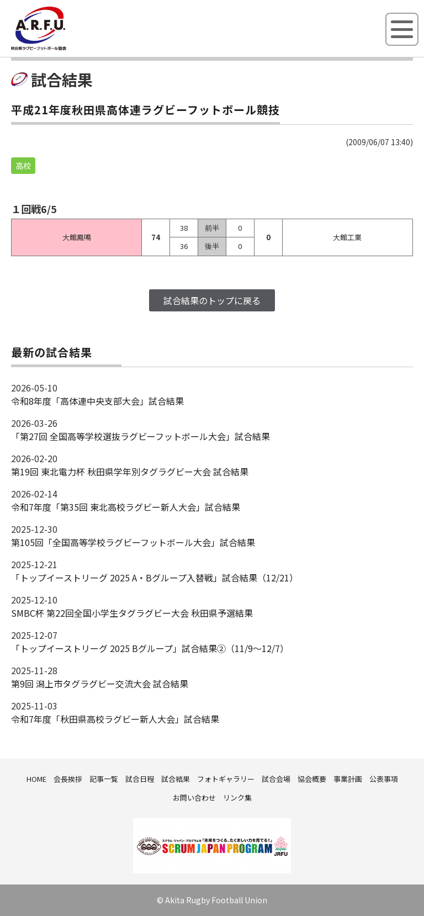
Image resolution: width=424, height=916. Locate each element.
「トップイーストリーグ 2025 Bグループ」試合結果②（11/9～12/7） (150, 648)
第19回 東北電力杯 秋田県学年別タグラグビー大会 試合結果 (129, 471)
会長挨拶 (68, 779)
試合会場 (276, 779)
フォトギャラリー (226, 779)
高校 (23, 165)
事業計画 (347, 779)
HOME (36, 779)
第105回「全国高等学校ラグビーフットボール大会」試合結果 (133, 542)
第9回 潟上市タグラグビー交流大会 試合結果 (99, 683)
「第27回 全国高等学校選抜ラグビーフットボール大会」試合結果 (140, 436)
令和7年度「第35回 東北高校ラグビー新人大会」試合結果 (125, 506)
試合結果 (175, 779)
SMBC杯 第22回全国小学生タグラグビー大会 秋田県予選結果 (132, 613)
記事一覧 (103, 779)
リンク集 (237, 797)
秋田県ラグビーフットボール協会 (63, 48)
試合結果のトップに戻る (212, 300)
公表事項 (383, 779)
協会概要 (312, 779)
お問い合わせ (194, 797)
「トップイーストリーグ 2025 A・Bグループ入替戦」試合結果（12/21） (154, 577)
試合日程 (139, 779)
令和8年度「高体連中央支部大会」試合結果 (97, 400)
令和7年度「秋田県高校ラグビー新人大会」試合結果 (115, 719)
